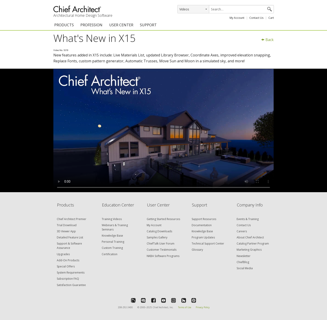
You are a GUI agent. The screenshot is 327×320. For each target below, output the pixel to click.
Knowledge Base (112, 236)
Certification (109, 254)
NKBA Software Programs (163, 256)
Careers (242, 231)
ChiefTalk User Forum (160, 243)
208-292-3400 (125, 307)
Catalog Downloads (159, 231)
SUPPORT (148, 24)
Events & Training (248, 219)
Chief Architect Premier (71, 219)
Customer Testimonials (161, 250)
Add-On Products (68, 260)
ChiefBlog (243, 262)
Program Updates (203, 237)
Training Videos (112, 219)
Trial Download (67, 225)
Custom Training (112, 248)
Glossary (197, 250)
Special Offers (66, 266)
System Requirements (70, 272)
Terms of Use (184, 307)
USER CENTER (121, 24)
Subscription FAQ (68, 279)
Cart (271, 18)
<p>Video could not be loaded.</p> (163, 130)
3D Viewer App (66, 231)
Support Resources (204, 219)
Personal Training (113, 242)
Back (267, 39)
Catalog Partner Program (253, 243)
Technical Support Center (208, 243)
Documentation (202, 225)
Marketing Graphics (249, 250)
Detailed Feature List (70, 237)
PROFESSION (91, 24)
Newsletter (243, 256)
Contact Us (256, 18)
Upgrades (63, 254)
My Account (237, 18)
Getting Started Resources (163, 219)
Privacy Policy (203, 307)
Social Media (245, 268)
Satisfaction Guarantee (71, 285)
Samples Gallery (157, 237)
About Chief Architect (250, 237)
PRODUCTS (64, 24)
